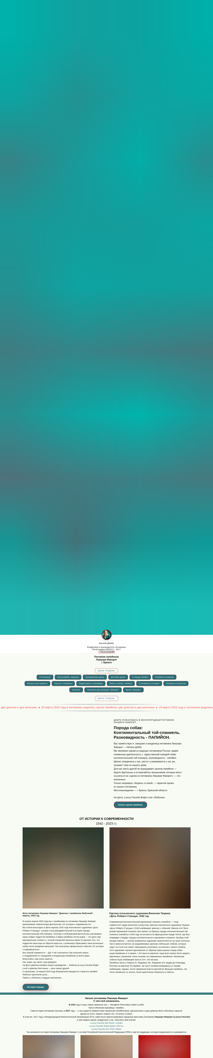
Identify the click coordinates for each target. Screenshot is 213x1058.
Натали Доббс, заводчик (68, 677)
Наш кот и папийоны (63, 683)
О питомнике (45, 677)
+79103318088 (106, 651)
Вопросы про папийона (37, 683)
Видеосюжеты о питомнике (91, 683)
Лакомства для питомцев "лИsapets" (103, 690)
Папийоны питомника (164, 677)
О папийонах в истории (149, 683)
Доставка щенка (118, 677)
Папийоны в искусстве (176, 683)
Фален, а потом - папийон (121, 683)
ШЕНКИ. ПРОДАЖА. (106, 671)
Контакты (76, 690)
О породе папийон (140, 677)
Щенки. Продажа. (133, 690)
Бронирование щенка (95, 677)
